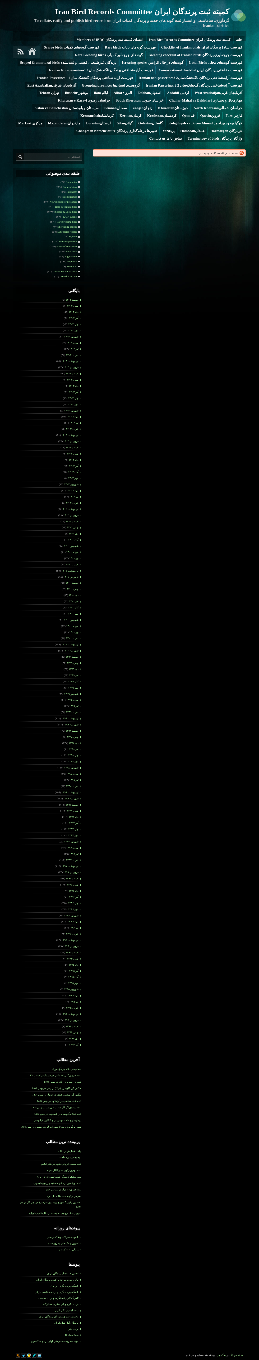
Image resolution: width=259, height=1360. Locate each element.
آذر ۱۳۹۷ (74, 823)
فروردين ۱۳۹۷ (71, 872)
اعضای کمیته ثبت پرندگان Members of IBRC (110, 40)
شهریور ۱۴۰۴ (71, 336)
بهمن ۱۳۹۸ (73, 736)
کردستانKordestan (161, 115)
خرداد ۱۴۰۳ (72, 428)
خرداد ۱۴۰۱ (72, 564)
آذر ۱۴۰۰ (74, 601)
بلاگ (223, 1355)
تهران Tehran (49, 93)
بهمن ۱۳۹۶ (73, 884)
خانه (239, 40)
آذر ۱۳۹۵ (74, 970)
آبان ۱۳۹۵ (73, 976)
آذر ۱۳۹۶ (74, 896)
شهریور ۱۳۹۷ (71, 841)
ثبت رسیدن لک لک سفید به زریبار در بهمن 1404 (56, 1107)
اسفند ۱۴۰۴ (72, 299)
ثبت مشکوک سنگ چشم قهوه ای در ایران (59, 1176)
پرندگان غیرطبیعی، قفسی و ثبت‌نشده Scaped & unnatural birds (68, 62)
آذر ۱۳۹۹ (74, 675)
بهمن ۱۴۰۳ (73, 379)
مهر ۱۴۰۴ (73, 330)
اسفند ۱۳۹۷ (72, 804)
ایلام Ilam (101, 93)
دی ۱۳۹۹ (74, 669)
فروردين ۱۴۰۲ (71, 515)
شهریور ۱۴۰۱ (71, 545)
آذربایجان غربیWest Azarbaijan (218, 93)
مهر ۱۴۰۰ (73, 613)
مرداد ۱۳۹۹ (72, 699)
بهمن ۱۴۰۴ (73, 305)
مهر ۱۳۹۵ (73, 983)
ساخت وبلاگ (236, 1355)
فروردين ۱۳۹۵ (71, 1020)
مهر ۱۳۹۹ (73, 687)
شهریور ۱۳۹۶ (71, 915)
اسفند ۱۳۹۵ (72, 952)
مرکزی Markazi (30, 123)
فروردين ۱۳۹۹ (71, 724)
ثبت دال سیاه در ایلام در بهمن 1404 (62, 1081)
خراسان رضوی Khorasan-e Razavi (84, 100)
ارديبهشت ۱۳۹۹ (70, 718)
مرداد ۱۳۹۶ (72, 921)
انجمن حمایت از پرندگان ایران (63, 1273)
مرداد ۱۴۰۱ (72, 552)
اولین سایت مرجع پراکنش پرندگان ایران (57, 1279)
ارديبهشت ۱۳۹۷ (70, 866)
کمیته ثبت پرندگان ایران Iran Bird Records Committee (142, 11)
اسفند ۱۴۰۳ (72, 373)
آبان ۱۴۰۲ (73, 471)
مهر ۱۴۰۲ (73, 478)
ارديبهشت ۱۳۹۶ (70, 940)
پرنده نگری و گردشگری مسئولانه (61, 1304)
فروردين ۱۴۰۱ (71, 576)
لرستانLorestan (98, 123)
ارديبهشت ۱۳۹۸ (70, 792)
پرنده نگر (74, 1328)
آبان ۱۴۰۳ (73, 398)
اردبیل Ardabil (178, 93)
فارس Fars (234, 115)
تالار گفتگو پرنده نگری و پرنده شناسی (58, 1297)
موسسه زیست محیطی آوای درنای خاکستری (55, 1341)
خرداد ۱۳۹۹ (72, 712)
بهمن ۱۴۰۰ (73, 588)
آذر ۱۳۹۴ (74, 1044)
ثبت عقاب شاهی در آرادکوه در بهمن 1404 (59, 1101)
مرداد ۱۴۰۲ (72, 490)
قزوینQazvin (210, 115)
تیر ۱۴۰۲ (74, 496)
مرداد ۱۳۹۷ (72, 847)
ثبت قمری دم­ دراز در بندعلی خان (63, 1189)
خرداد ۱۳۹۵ (72, 1007)
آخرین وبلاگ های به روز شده (63, 1243)
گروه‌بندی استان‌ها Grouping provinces (111, 85)
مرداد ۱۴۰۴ (72, 342)
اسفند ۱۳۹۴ (72, 1026)
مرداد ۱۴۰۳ (72, 416)
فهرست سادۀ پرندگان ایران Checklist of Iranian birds (201, 47)
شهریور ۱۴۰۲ (71, 484)
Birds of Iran (72, 1335)
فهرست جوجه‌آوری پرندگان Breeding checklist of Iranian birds (195, 55)
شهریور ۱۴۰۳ (71, 410)
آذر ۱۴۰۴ (74, 318)
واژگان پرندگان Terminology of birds (215, 138)
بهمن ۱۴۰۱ (73, 527)
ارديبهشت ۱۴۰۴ (70, 361)
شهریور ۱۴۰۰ (71, 619)
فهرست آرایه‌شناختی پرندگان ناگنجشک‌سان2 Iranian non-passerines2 (190, 78)
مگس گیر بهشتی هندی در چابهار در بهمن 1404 (56, 1094)
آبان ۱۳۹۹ (73, 681)
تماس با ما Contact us (165, 138)
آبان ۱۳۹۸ (73, 755)
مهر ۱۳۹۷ (73, 835)
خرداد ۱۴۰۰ (72, 638)
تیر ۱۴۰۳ (74, 422)
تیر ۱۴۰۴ (74, 348)
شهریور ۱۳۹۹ (71, 693)
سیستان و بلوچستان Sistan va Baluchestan (67, 108)
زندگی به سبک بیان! (68, 1249)
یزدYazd (168, 131)
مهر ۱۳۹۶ (73, 909)
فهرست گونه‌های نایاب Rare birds (130, 47)
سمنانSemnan (115, 108)
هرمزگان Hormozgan (226, 131)
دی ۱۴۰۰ (74, 595)
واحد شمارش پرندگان (69, 1151)
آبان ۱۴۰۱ (73, 539)
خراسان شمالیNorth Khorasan (218, 108)
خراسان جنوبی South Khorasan (139, 100)
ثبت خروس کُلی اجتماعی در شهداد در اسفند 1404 (54, 1075)
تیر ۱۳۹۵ (74, 1001)
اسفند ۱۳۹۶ (72, 878)
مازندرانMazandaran (64, 123)
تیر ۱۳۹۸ (74, 779)
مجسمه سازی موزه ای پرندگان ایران (59, 1316)
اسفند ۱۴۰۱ (72, 521)
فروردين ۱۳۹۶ (71, 946)
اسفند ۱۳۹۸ (72, 730)
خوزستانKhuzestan (173, 108)
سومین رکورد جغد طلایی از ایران (63, 1195)
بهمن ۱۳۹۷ (73, 810)
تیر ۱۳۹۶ (74, 927)
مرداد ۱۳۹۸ (72, 773)
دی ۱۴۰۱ (74, 533)
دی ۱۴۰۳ (74, 385)
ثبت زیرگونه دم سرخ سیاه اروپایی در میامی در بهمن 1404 (51, 1126)
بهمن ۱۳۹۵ (73, 958)
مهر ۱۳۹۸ (73, 761)
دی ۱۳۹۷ (74, 816)
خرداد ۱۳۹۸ (72, 786)
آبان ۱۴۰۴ (73, 324)
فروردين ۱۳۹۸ (71, 798)
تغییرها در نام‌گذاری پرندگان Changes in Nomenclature (116, 131)
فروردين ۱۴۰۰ (71, 650)
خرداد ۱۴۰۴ (72, 355)
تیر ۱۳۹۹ (74, 705)
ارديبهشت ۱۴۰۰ (70, 644)
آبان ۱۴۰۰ (73, 607)
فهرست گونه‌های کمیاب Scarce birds (71, 47)
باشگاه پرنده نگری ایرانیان (65, 1285)
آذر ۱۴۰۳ (74, 392)
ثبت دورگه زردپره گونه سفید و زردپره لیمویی (57, 1183)
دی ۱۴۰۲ (74, 459)
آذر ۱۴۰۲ (74, 466)
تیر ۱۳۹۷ (74, 853)
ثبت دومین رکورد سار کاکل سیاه (64, 1170)
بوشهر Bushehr (76, 93)
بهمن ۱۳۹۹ (73, 662)
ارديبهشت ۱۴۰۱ (70, 570)
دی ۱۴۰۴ (74, 311)
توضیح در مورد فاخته (70, 1157)
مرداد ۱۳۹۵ (72, 995)
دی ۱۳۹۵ (74, 964)
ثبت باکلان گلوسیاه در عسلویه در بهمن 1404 (57, 1113)
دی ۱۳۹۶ (74, 890)
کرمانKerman (130, 115)
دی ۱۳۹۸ (74, 743)
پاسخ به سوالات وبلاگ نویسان (63, 1237)
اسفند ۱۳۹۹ (72, 656)
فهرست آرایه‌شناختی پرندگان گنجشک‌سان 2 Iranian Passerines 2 (194, 85)
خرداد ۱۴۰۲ (72, 502)
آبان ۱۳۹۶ (73, 903)
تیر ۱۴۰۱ (74, 558)
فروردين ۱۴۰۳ (71, 441)
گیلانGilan (124, 123)
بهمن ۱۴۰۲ (73, 453)
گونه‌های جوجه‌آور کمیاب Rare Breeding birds (109, 55)
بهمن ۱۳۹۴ (73, 1032)
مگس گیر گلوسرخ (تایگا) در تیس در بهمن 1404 (56, 1088)
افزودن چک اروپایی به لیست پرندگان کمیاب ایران (55, 1213)
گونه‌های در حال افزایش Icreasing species (152, 62)
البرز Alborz (123, 93)
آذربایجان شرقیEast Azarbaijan (51, 85)
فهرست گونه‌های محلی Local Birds (215, 62)
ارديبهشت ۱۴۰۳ (70, 435)
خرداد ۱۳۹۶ (72, 933)
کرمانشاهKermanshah (97, 115)
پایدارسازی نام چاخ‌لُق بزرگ (66, 1068)
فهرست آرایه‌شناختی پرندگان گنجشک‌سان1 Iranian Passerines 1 (85, 78)
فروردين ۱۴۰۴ (71, 367)
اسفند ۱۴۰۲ (72, 447)
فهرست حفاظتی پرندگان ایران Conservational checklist (200, 70)
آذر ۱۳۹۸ (74, 749)
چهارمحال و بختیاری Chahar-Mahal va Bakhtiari (205, 100)
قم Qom (188, 115)
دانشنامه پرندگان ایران (67, 1310)
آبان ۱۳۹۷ (73, 829)
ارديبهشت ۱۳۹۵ (70, 1014)
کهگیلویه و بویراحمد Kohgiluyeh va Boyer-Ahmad (205, 123)
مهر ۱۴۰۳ (73, 404)
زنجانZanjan (143, 108)
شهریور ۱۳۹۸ (71, 767)
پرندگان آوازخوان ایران (66, 1322)
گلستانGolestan (150, 123)
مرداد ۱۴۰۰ (72, 626)
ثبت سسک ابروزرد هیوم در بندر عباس (61, 1163)
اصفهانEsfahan (150, 93)
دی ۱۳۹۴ (74, 1038)
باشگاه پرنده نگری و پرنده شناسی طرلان (57, 1292)
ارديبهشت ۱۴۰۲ (70, 509)
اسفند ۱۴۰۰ (72, 582)
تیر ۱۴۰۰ (74, 632)
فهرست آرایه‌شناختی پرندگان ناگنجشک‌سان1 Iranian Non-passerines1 (101, 70)
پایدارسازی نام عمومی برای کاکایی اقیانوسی (57, 1120)
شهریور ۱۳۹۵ (71, 989)
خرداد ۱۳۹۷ (72, 860)
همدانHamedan (192, 131)
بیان (219, 1355)
